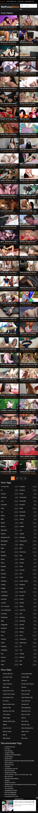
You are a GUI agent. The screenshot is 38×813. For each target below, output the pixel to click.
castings (13, 228)
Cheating (10, 581)
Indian (28, 508)
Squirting (28, 617)
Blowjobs (10, 556)
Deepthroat (10, 617)
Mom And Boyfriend (10, 794)
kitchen (14, 213)
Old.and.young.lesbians (11, 778)
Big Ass (10, 527)
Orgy (28, 556)
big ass (5, 197)
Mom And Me (8, 786)
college (15, 351)
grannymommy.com (11, 1)
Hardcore (28, 490)
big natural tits (17, 305)
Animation (10, 505)
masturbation (14, 274)
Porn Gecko (24, 721)
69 (23, 259)
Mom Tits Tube (25, 714)
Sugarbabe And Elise (11, 790)
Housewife (28, 501)
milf (13, 90)
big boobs (9, 458)
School (28, 599)
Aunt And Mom (9, 788)
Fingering (10, 646)
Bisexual (10, 545)
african (24, 136)
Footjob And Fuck (10, 747)
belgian (34, 458)
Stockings (28, 621)
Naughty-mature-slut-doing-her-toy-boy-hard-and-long (20, 784)
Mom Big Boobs (26, 707)
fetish (4, 274)
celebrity (28, 305)
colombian (12, 29)
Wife (28, 665)
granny (32, 182)
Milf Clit (5, 735)
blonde (24, 105)
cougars (10, 443)
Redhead (28, 585)
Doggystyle (10, 625)
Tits (28, 646)
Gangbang (10, 650)
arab (24, 121)
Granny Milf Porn (8, 673)
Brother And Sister (10, 782)
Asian (10, 508)
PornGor (23, 687)
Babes (10, 516)
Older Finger (6, 718)
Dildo (10, 621)
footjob (27, 182)
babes (35, 136)
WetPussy (10, 7)
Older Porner (25, 731)
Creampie (10, 599)
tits (16, 90)
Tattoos (28, 632)
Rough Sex (28, 592)
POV (28, 574)
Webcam (28, 657)
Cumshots (10, 614)
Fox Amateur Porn (8, 697)
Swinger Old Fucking (9, 721)
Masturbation (28, 541)
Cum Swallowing (10, 610)
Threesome (28, 639)
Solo (28, 614)
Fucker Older (25, 677)
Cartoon (10, 577)
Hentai (28, 494)
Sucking (28, 628)
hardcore (8, 90)
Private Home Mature (27, 684)
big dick (29, 213)
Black (10, 548)
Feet (10, 636)
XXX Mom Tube (7, 677)
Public (28, 577)
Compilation (10, 596)
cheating (34, 412)
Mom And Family (10, 770)
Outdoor (28, 559)
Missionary (28, 552)
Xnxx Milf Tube (25, 701)
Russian (28, 596)
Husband (28, 505)
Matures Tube (7, 707)
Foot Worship (9, 751)
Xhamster (7, 766)
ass (27, 90)
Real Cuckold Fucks (9, 704)
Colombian (10, 592)
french (17, 473)
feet (16, 29)
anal (28, 136)
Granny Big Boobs (26, 673)
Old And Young (9, 764)
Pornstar (28, 570)
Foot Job (7, 749)
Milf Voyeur (6, 687)
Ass (10, 512)
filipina (28, 473)
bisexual (32, 167)
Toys (28, 650)
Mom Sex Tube (25, 690)
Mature (28, 545)
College (10, 588)
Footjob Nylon (9, 757)
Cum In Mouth (10, 606)
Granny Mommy (7, 684)
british (10, 289)
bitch (4, 228)
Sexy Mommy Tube (27, 697)
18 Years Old (10, 487)
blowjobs (14, 75)
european (11, 44)
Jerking (28, 519)
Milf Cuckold (6, 738)
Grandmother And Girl (11, 768)
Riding (28, 588)
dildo (14, 197)
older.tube (20, 1)
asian (24, 90)
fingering (33, 473)
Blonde (10, 552)
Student (28, 625)
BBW (10, 519)
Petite (28, 567)
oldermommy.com (29, 1)
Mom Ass (24, 680)
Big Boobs (10, 530)
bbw (10, 75)
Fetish (10, 643)
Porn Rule (6, 701)
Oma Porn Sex (7, 728)
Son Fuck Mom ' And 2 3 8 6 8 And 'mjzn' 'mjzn (18, 774)
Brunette (10, 574)
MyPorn (23, 718)
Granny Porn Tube (8, 690)
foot (16, 44)
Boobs (10, 559)
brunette (25, 29)
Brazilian (10, 567)
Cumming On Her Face (11, 796)
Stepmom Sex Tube (8, 711)
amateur (5, 29)
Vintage (28, 654)
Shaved (28, 603)
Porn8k (23, 735)
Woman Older (25, 694)
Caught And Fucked (10, 772)
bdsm (10, 59)
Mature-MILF (8, 758)
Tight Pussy (28, 643)
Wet (28, 661)
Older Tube (6, 680)
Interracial (28, 512)
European (10, 628)
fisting (15, 443)
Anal (10, 501)
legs (13, 121)
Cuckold (10, 603)
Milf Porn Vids (25, 724)
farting (34, 151)
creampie (18, 335)
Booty (10, 563)
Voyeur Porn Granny (9, 694)
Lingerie (28, 534)
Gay (10, 654)
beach (27, 351)
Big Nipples (10, 541)
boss (33, 243)
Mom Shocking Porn (27, 728)
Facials (10, 632)
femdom (33, 29)
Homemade (28, 497)
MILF (28, 548)
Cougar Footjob (9, 753)
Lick (28, 530)
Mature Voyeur (7, 731)
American (10, 497)
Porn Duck (24, 738)
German (10, 657)
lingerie (18, 289)
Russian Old (25, 704)
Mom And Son (9, 776)
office (16, 105)
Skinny (28, 606)
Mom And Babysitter (11, 792)
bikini (13, 151)
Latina (28, 523)
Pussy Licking (28, 581)
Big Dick (10, 534)
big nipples (32, 90)
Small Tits (28, 610)
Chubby (10, 585)
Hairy (10, 665)
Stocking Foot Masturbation (13, 755)
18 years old (26, 167)
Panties (28, 563)
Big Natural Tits (10, 537)
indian (15, 381)
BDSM (10, 523)
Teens (28, 636)
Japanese (28, 516)
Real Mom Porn (26, 711)
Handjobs (28, 487)
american (25, 44)
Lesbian (28, 527)
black (28, 289)
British (10, 570)
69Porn (5, 724)
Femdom (10, 639)
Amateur (10, 494)
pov (30, 121)
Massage (28, 537)
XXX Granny (6, 714)
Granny (10, 661)
